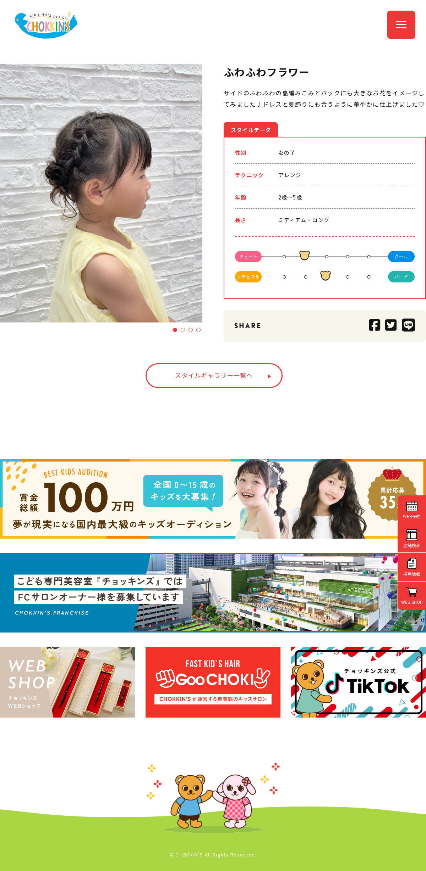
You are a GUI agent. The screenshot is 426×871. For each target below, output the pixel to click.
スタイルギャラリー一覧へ (214, 375)
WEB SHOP (412, 602)
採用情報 (411, 574)
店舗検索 (411, 545)
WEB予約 (412, 516)
